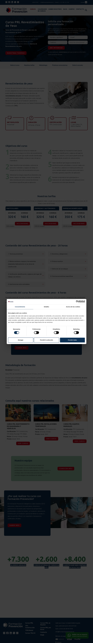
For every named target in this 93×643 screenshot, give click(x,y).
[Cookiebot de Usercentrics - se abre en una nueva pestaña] (77, 301)
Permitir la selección (46, 340)
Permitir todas (72, 340)
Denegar (20, 340)
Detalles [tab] (46, 306)
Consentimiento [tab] (20, 306)
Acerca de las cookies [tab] (73, 306)
